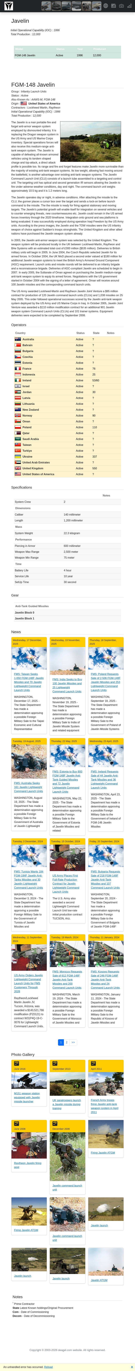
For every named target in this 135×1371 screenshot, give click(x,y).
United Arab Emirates (32, 462)
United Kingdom (29, 468)
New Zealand (27, 409)
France (23, 368)
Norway (23, 415)
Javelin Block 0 (24, 612)
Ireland (23, 380)
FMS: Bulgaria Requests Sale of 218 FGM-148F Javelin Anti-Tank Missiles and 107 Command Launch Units (105, 879)
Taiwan (23, 444)
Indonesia (25, 374)
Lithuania (24, 403)
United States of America (34, 474)
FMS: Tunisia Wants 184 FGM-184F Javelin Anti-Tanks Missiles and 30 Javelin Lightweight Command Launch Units (28, 879)
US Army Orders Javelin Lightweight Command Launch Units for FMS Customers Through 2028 (28, 983)
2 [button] (66, 1042)
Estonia (23, 362)
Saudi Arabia (27, 439)
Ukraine (23, 456)
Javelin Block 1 (24, 618)
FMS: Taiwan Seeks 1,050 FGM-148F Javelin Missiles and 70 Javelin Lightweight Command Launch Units (29, 682)
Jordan (23, 392)
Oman (22, 421)
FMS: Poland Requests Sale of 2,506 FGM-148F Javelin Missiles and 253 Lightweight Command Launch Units (106, 682)
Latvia (22, 398)
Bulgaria (24, 351)
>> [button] (73, 1042)
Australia (24, 339)
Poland (23, 427)
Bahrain (24, 345)
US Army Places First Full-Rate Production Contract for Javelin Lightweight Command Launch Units (65, 883)
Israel (22, 386)
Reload (48, 1367)
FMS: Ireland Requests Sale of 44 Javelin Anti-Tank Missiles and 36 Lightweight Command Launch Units (105, 779)
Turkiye (23, 450)
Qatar (22, 433)
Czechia (24, 357)
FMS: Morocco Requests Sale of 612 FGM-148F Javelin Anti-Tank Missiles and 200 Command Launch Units (67, 979)
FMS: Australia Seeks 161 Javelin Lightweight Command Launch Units (28, 787)
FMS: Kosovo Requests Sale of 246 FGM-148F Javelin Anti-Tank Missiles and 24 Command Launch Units (105, 979)
